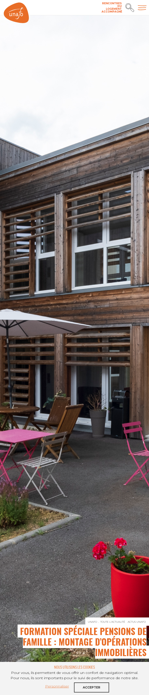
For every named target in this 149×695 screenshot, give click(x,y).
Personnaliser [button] (57, 686)
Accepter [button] (91, 687)
